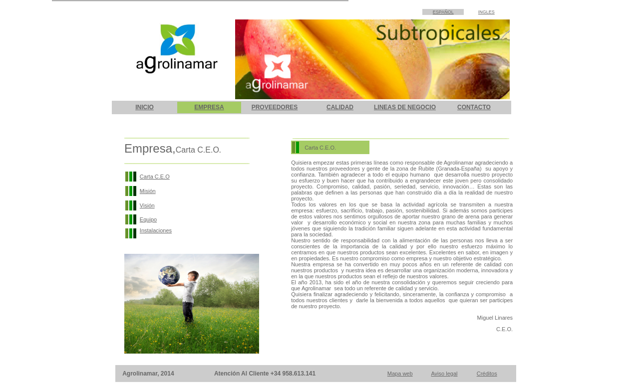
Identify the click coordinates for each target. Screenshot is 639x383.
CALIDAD (339, 107)
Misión (148, 191)
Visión (147, 205)
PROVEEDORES (275, 107)
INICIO (144, 107)
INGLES (486, 11)
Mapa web (400, 374)
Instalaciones (156, 230)
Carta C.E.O (155, 177)
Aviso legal (444, 374)
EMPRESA (209, 107)
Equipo (148, 219)
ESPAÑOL (443, 11)
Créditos (487, 374)
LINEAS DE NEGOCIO (405, 107)
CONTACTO (474, 107)
